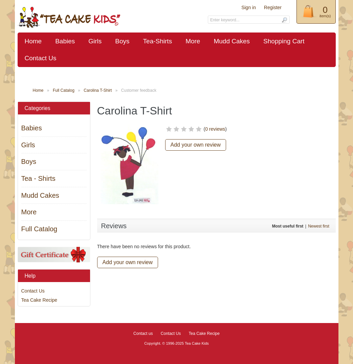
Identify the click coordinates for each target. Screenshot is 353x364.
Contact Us (41, 58)
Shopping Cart (283, 41)
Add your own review (196, 145)
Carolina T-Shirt (98, 90)
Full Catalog (63, 90)
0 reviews (215, 129)
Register (273, 7)
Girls (95, 41)
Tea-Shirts (157, 41)
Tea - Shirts (38, 178)
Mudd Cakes (232, 41)
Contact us (143, 333)
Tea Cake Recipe (39, 300)
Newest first (318, 226)
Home (33, 41)
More (192, 41)
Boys (122, 41)
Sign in (248, 7)
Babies (65, 41)
